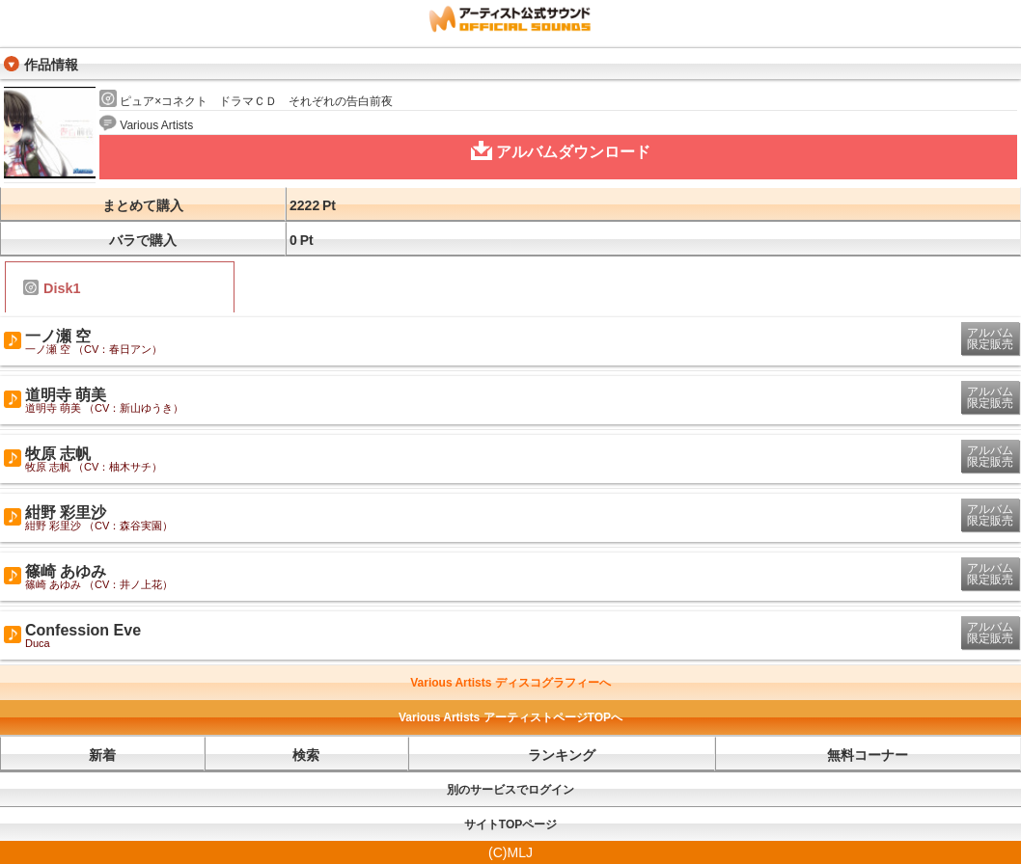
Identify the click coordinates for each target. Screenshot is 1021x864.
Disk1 (51, 288)
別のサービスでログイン (510, 789)
